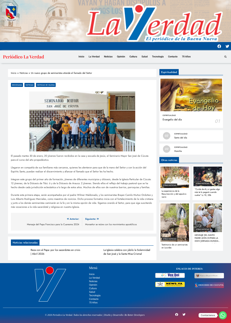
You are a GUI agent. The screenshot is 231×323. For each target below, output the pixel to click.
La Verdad (94, 56)
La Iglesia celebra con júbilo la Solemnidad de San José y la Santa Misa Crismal (126, 252)
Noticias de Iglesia (46, 85)
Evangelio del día (172, 119)
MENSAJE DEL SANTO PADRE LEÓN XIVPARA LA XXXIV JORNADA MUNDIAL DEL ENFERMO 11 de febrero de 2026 (208, 241)
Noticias (108, 56)
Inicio (81, 56)
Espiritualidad (169, 115)
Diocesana (17, 85)
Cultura (133, 56)
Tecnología (158, 56)
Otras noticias (169, 185)
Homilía (178, 151)
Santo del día (180, 137)
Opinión (121, 56)
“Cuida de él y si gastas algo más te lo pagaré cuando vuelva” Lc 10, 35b (207, 192)
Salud (145, 56)
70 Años (186, 56)
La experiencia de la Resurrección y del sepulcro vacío (174, 193)
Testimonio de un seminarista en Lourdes (175, 246)
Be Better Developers (134, 315)
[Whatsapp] (223, 315)
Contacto (173, 56)
